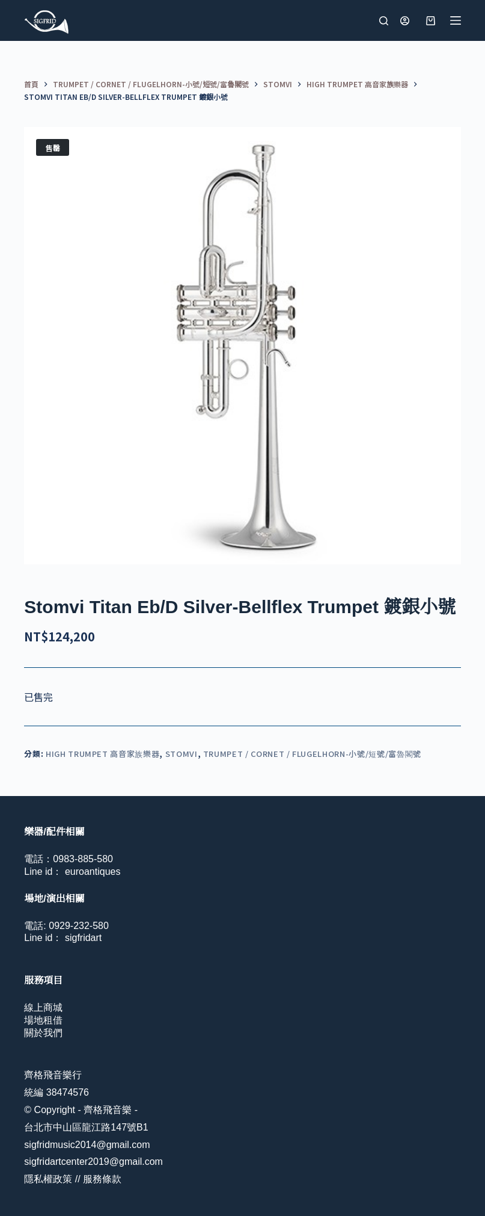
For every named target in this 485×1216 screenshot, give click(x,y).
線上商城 (43, 1007)
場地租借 (43, 1020)
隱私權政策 (48, 1179)
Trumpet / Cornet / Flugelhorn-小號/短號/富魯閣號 (312, 753)
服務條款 (102, 1179)
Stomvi (181, 753)
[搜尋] (383, 20)
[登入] (404, 20)
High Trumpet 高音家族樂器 (102, 753)
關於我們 (43, 1033)
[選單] (455, 20)
